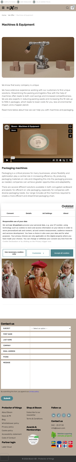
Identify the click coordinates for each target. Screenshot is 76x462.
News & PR (6, 416)
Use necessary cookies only (14, 253)
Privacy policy (8, 427)
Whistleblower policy (10, 423)
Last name (7, 340)
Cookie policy (7, 430)
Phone (5, 357)
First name (7, 334)
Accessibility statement (12, 434)
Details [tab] (29, 213)
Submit (7, 398)
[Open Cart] (72, 8)
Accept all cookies (61, 253)
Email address (9, 351)
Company (7, 345)
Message (6, 363)
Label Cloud (7, 447)
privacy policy (34, 391)
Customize (38, 253)
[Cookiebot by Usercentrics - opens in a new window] (63, 206)
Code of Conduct (9, 438)
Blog (3, 419)
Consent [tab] (10, 213)
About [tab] (65, 213)
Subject (6, 328)
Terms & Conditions (35, 419)
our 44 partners (16, 225)
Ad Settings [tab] (47, 213)
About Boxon (7, 412)
